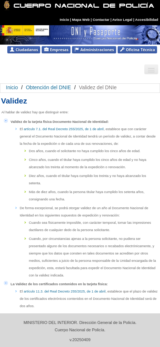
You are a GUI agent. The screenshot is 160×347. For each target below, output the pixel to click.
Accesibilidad (146, 20)
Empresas (56, 49)
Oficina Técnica (137, 49)
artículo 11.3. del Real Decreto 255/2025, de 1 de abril (65, 291)
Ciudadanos (23, 49)
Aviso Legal (122, 20)
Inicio (64, 20)
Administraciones (94, 49)
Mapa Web (80, 20)
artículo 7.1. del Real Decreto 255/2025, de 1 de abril (64, 129)
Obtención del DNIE (48, 87)
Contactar (101, 20)
